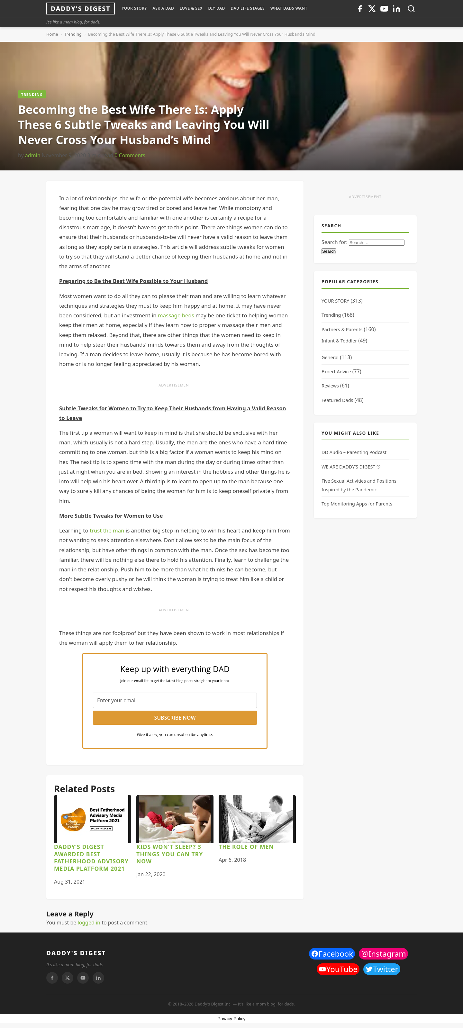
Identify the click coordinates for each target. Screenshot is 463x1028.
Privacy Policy (231, 1018)
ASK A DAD (163, 8)
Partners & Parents (342, 329)
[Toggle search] (411, 8)
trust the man (107, 530)
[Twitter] (372, 9)
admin (33, 155)
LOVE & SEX (191, 8)
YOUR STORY (134, 8)
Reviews (330, 386)
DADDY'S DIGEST (76, 953)
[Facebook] (360, 9)
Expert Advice (336, 371)
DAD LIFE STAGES (248, 8)
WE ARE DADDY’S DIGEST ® (351, 467)
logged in (88, 922)
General (330, 357)
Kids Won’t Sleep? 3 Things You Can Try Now (169, 854)
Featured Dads (337, 400)
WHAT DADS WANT (288, 8)
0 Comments (129, 155)
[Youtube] (384, 9)
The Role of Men (246, 847)
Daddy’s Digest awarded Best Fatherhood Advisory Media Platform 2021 (91, 858)
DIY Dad (216, 8)
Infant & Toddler (339, 341)
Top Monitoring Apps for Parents (357, 504)
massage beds (176, 315)
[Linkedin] (396, 9)
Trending (73, 34)
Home (52, 34)
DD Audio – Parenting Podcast (354, 452)
